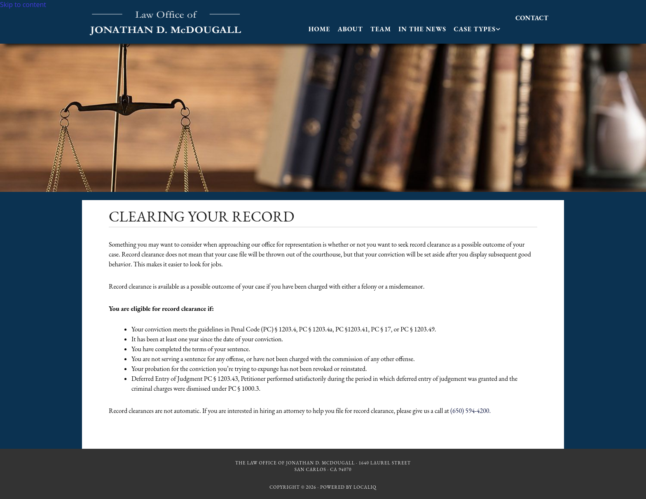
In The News (422, 29)
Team (380, 29)
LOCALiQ (365, 487)
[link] (477, 29)
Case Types (475, 29)
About (350, 29)
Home (319, 29)
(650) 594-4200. (470, 410)
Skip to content (23, 4)
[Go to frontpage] (166, 33)
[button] (531, 17)
